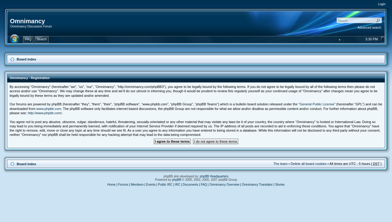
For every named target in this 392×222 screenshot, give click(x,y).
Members (137, 184)
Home (111, 184)
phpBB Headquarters (214, 176)
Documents (190, 184)
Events (151, 184)
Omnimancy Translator (257, 184)
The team (280, 164)
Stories (280, 184)
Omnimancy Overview (224, 184)
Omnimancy (27, 21)
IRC (177, 184)
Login (381, 4)
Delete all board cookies (308, 164)
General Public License (317, 104)
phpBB (176, 179)
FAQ (204, 184)
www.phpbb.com (48, 109)
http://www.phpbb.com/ (45, 113)
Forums (123, 184)
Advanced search (369, 27)
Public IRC (165, 184)
